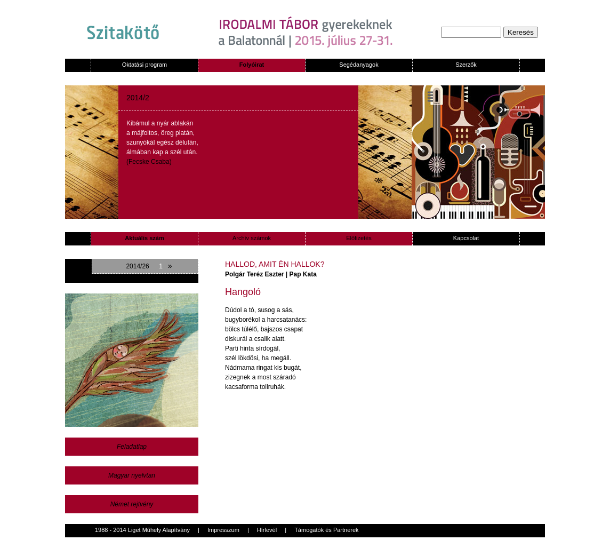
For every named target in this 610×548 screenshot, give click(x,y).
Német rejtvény (132, 504)
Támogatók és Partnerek (326, 530)
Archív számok (251, 238)
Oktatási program (144, 64)
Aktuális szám (144, 238)
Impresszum (223, 530)
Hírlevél (267, 530)
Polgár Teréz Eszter (254, 274)
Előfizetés (359, 238)
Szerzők (466, 64)
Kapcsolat (466, 238)
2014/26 (137, 266)
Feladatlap (132, 446)
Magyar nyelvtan (131, 475)
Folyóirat (251, 64)
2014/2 (137, 97)
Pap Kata (303, 274)
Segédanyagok (358, 64)
